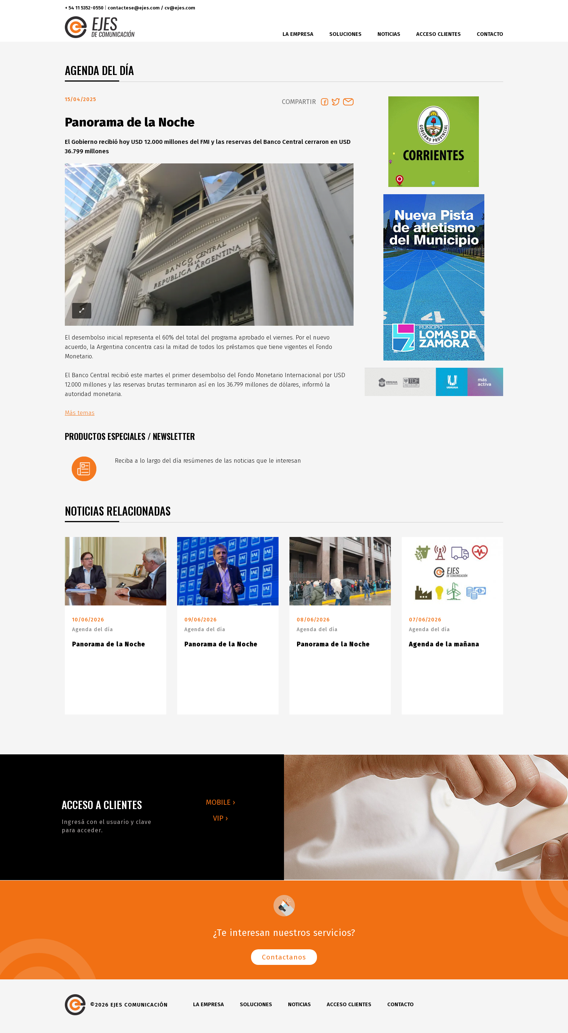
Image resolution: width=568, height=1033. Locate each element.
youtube (495, 8)
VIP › (220, 821)
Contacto (490, 34)
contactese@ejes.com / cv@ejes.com (151, 8)
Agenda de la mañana (444, 647)
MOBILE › (220, 805)
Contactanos (284, 960)
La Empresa (298, 34)
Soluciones (345, 34)
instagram (480, 8)
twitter (466, 8)
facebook (453, 8)
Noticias (388, 34)
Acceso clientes (438, 34)
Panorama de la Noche (108, 647)
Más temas (80, 416)
